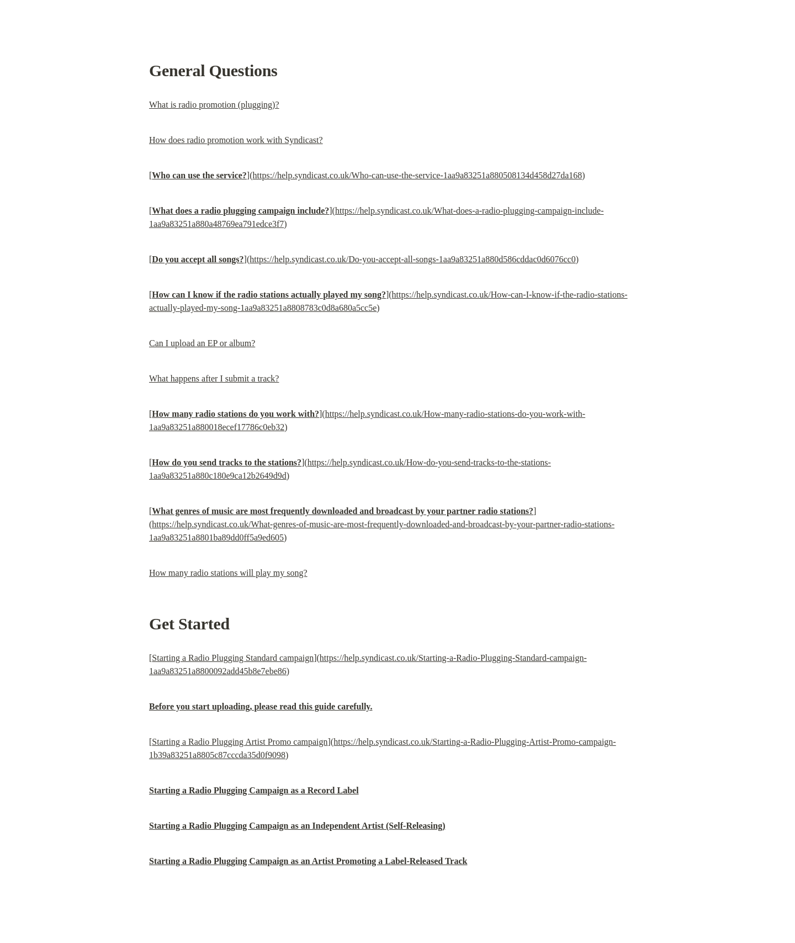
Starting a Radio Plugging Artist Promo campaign (239, 741)
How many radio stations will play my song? (228, 573)
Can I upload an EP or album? (202, 343)
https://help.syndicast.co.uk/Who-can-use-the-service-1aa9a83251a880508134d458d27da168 (417, 175)
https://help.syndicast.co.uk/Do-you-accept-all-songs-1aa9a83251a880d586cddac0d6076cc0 (413, 259)
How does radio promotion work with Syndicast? (236, 140)
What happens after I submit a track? (214, 378)
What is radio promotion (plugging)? (214, 104)
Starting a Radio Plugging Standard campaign (233, 658)
